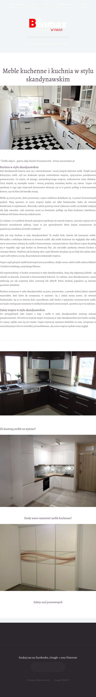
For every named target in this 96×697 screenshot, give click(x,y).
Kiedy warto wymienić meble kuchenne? (48, 518)
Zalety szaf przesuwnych (48, 602)
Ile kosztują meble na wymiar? (18, 429)
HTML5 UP (65, 680)
